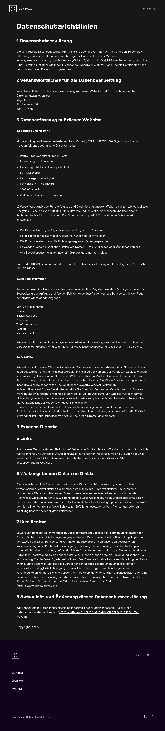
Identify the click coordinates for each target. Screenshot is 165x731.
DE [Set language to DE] (148, 655)
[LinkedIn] (145, 716)
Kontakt (17, 689)
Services (18, 673)
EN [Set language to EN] (137, 655)
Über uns (18, 681)
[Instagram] (151, 716)
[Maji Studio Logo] (20, 8)
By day (149, 10)
